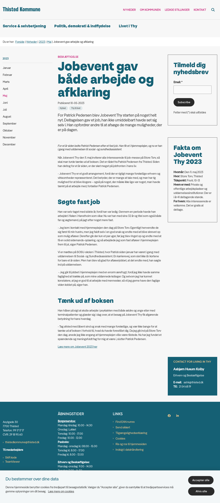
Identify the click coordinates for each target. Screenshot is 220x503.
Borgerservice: (67, 429)
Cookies (120, 446)
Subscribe (184, 102)
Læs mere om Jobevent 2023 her (77, 401)
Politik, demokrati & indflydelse (82, 26)
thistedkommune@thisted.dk (22, 450)
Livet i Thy (128, 26)
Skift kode (11, 466)
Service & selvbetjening (24, 26)
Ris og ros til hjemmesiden (131, 452)
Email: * (178, 82)
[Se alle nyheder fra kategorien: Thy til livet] (75, 108)
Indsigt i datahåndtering (130, 458)
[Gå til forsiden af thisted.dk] (20, 9)
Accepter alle (201, 479)
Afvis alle (201, 490)
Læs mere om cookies (61, 490)
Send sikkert (123, 435)
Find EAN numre (125, 430)
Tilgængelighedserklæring (131, 441)
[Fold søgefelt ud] (213, 10)
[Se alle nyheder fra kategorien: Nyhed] (63, 108)
